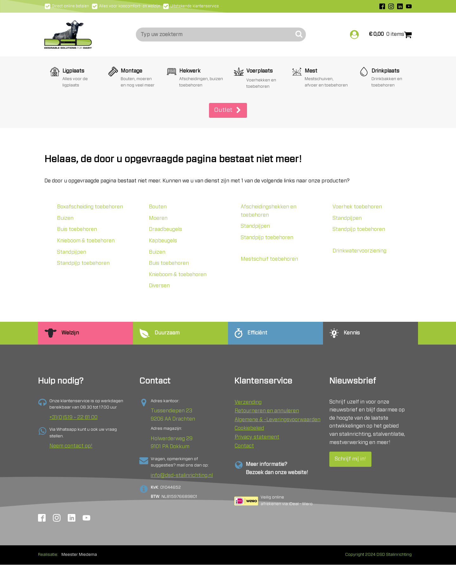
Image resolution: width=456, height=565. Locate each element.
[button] (228, 110)
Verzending (248, 402)
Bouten (158, 206)
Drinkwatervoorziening (359, 250)
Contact (244, 445)
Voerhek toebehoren (357, 206)
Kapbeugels (163, 240)
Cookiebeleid (249, 428)
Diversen (159, 285)
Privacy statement (257, 437)
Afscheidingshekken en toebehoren (268, 211)
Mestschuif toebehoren (269, 259)
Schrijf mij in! (350, 458)
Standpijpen (71, 252)
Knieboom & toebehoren (86, 240)
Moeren (158, 218)
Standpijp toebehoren (83, 263)
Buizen (65, 218)
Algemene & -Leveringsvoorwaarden (277, 419)
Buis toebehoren (77, 229)
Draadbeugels (165, 229)
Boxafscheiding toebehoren (90, 206)
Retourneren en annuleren (267, 410)
